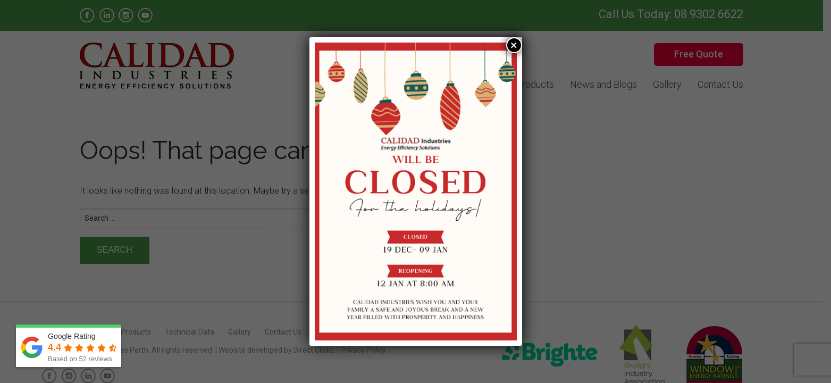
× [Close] (513, 45)
